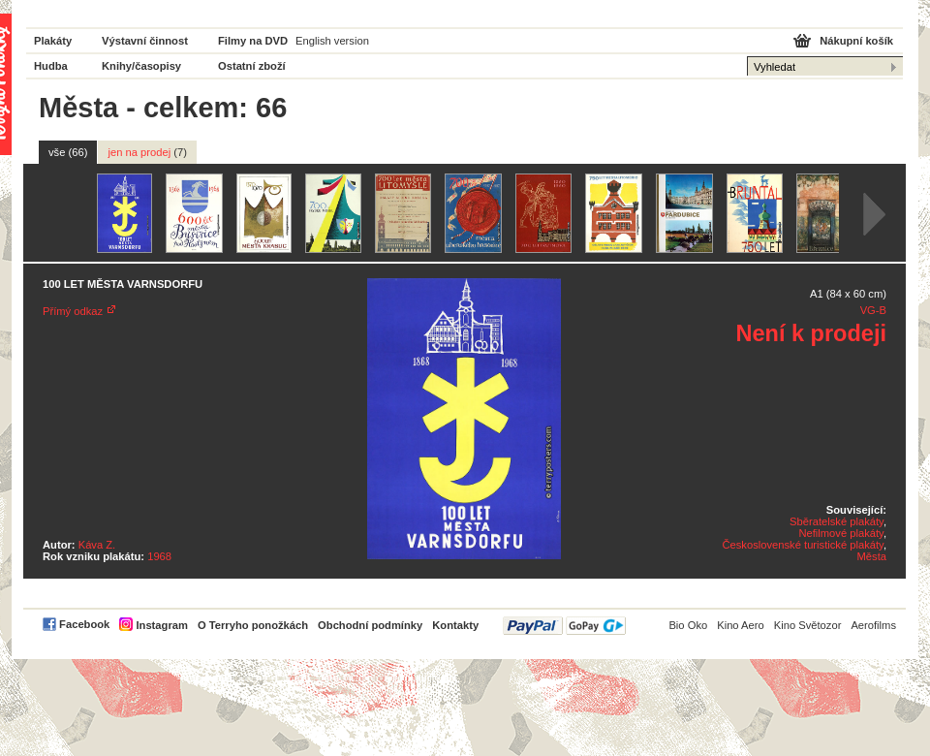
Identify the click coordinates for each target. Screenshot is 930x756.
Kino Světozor (808, 625)
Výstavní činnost (145, 41)
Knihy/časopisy (141, 66)
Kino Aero (740, 625)
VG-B (873, 310)
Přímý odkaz (73, 311)
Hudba (51, 66)
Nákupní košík (856, 41)
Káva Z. (97, 545)
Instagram (161, 625)
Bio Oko (687, 625)
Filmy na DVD (253, 41)
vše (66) (67, 152)
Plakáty (53, 41)
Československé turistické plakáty (802, 545)
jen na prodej (147, 152)
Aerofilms (873, 625)
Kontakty (455, 625)
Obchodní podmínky (370, 625)
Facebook (84, 624)
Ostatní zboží (252, 66)
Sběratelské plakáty (837, 521)
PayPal (564, 625)
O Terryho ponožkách (253, 625)
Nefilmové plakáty (840, 533)
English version (332, 41)
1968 (159, 556)
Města (871, 556)
